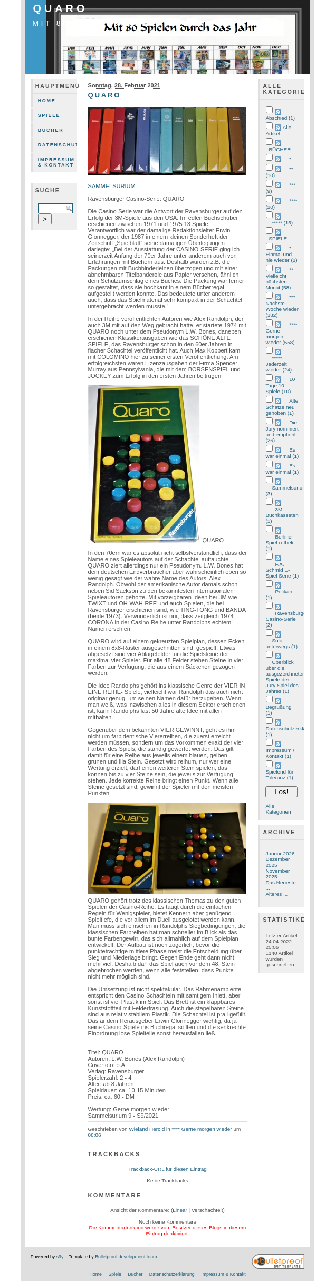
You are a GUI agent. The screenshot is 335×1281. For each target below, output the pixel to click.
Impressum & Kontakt (56, 162)
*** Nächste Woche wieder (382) (282, 306)
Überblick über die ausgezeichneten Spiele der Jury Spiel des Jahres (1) (285, 676)
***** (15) (282, 223)
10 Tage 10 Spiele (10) (280, 385)
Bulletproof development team (126, 1256)
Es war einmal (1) (282, 453)
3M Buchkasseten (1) (281, 515)
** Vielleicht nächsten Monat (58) (279, 278)
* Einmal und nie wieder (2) (281, 254)
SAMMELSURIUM (112, 186)
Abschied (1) (280, 118)
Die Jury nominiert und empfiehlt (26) (281, 431)
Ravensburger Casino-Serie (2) (286, 619)
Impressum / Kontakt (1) (279, 753)
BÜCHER (280, 149)
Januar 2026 (279, 853)
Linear (180, 1210)
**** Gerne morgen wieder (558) (281, 333)
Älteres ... (276, 894)
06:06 (94, 1135)
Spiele (49, 115)
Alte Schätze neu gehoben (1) (281, 407)
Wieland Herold (147, 1129)
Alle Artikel (278, 130)
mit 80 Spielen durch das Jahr (128, 23)
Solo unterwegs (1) (281, 643)
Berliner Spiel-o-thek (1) (279, 542)
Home (47, 100)
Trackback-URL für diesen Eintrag (167, 1169)
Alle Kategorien (278, 809)
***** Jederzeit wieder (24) (278, 364)
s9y (60, 1256)
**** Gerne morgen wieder (201, 1129)
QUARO (60, 8)
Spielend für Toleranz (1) (279, 774)
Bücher (51, 130)
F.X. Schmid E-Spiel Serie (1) (282, 570)
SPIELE (278, 238)
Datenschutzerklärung (57, 145)
